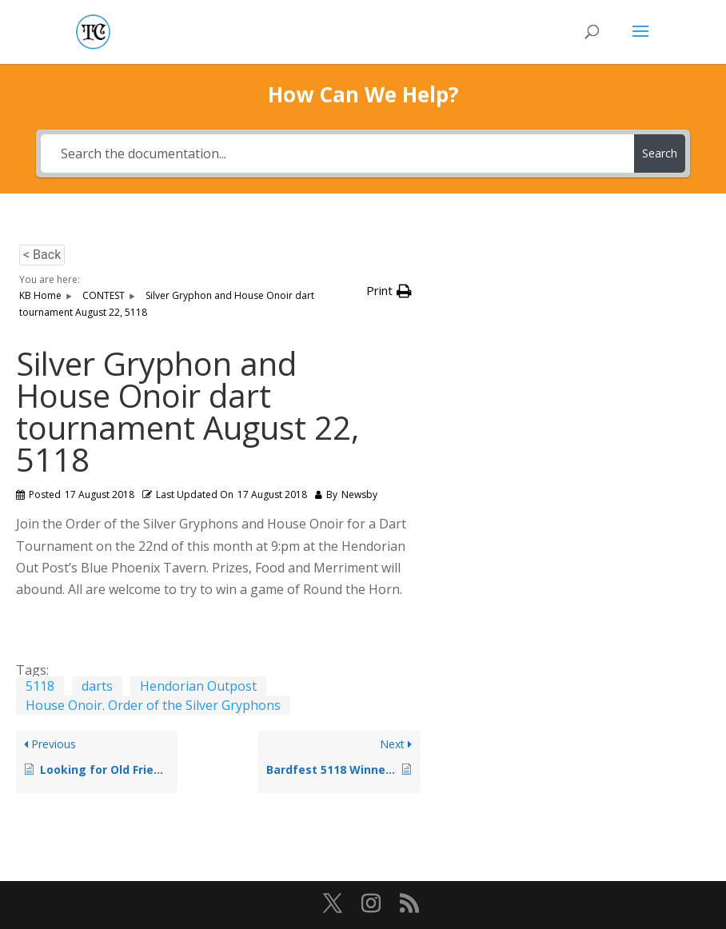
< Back (42, 254)
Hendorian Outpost (198, 686)
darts (97, 686)
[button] (389, 290)
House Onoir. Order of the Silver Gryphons (153, 705)
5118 (40, 686)
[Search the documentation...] (337, 153)
